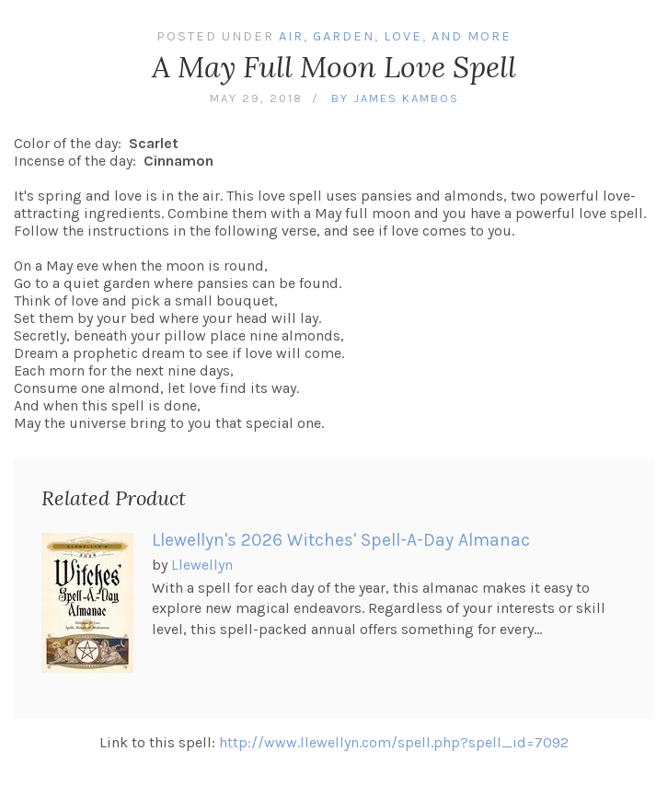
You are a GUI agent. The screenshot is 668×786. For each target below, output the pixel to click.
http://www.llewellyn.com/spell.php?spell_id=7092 (394, 742)
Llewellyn (202, 564)
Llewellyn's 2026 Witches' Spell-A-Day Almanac (341, 539)
